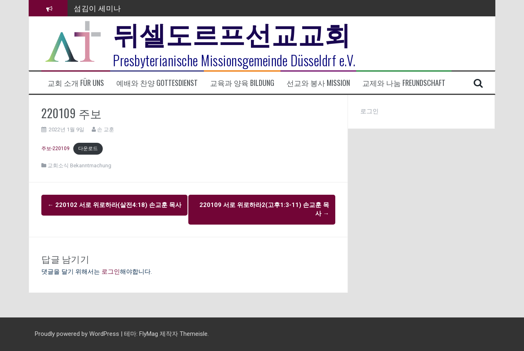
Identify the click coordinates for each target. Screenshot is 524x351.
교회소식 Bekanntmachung (79, 165)
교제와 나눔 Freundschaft (403, 83)
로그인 (111, 271)
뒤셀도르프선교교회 (232, 33)
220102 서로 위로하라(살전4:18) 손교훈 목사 (114, 205)
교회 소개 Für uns (75, 83)
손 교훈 (105, 129)
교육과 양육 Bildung (242, 83)
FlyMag (148, 334)
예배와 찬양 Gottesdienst (157, 83)
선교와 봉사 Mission (318, 83)
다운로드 (88, 148)
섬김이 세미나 (97, 7)
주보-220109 (55, 148)
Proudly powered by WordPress (78, 334)
